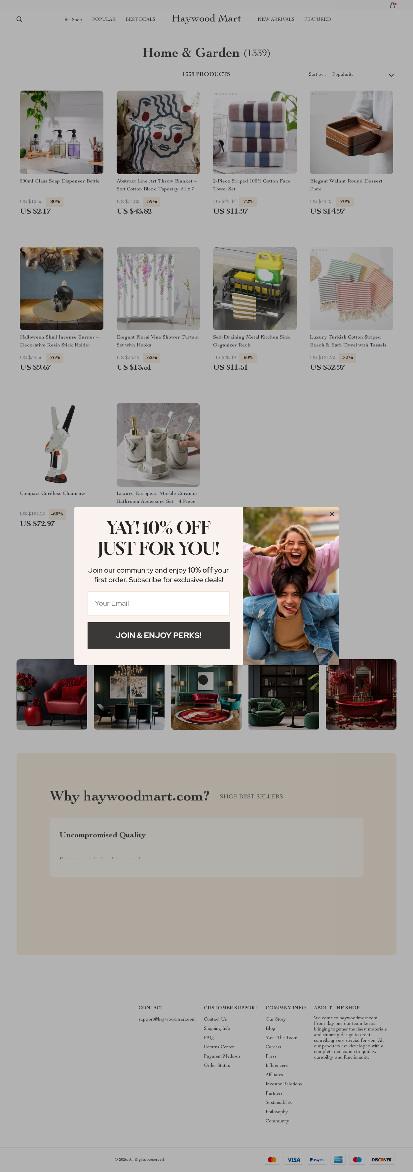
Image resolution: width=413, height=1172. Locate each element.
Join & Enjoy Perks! (159, 635)
